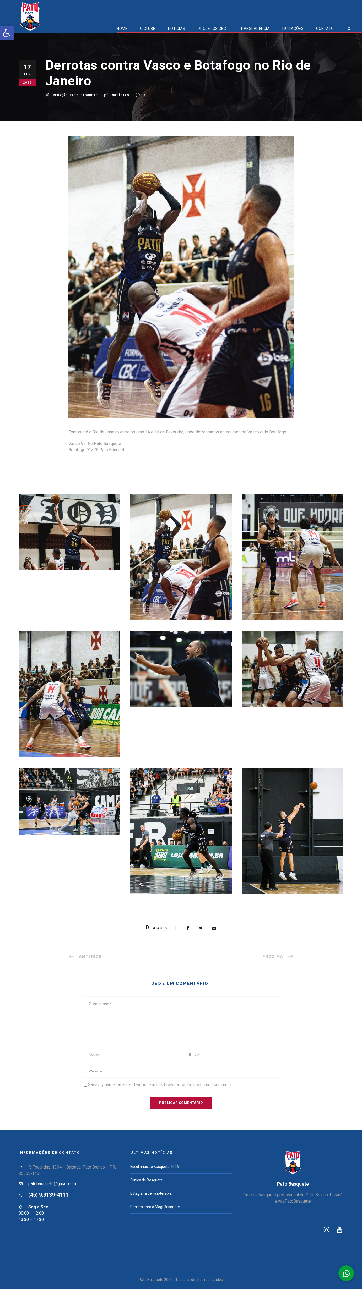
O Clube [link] (147, 28)
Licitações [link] (293, 28)
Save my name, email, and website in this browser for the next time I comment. (160, 1084)
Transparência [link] (254, 28)
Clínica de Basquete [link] (146, 1180)
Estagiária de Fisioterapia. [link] (151, 1193)
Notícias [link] (120, 95)
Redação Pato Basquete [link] (75, 95)
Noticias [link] (176, 28)
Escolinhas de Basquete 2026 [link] (154, 1167)
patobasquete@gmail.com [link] (52, 1183)
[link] (7, 33)
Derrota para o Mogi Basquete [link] (155, 1207)
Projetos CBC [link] (212, 28)
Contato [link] (325, 28)
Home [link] (122, 28)
